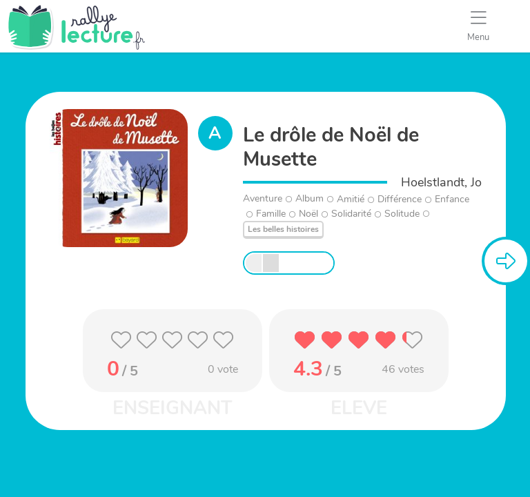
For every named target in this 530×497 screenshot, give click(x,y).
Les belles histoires (283, 229)
